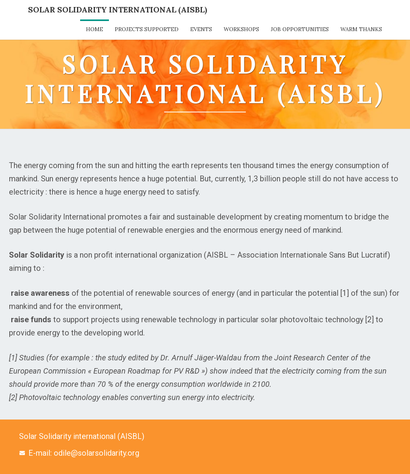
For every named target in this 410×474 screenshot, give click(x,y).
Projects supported (147, 29)
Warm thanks (361, 29)
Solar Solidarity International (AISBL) (117, 9)
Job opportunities (300, 29)
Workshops (241, 29)
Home (94, 29)
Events (201, 29)
